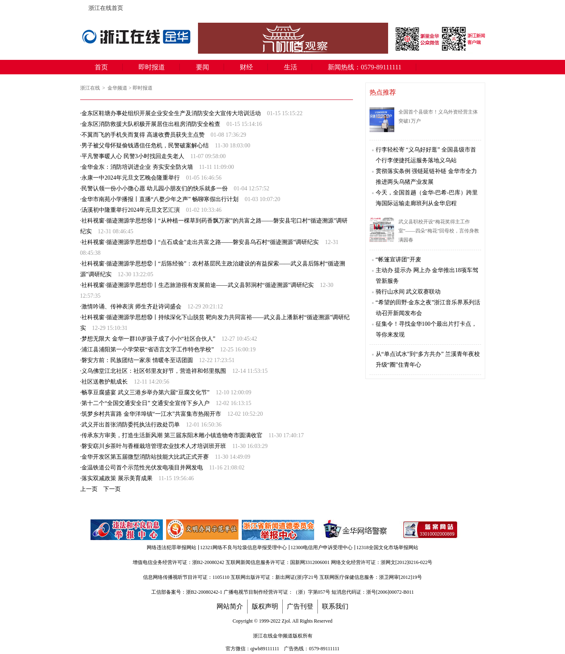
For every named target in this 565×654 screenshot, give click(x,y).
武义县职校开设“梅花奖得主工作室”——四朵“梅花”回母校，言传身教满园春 (438, 231)
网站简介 (230, 607)
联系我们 (335, 607)
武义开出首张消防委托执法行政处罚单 (130, 425)
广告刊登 (300, 607)
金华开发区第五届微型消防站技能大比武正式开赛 (145, 457)
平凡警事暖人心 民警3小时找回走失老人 (132, 156)
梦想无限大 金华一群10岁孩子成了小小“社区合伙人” (148, 339)
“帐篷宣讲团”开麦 (398, 259)
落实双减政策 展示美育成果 (117, 478)
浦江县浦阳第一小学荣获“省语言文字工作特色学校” (147, 349)
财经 (246, 67)
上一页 (89, 489)
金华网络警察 (353, 529)
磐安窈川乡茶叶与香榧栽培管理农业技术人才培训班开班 (153, 446)
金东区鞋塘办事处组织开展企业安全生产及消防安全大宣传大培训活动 (171, 113)
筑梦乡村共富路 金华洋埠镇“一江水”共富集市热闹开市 (151, 414)
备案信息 (430, 529)
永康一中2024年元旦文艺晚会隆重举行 (130, 178)
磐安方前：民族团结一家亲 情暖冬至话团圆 (137, 360)
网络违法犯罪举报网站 (171, 547)
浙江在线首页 (84, 6)
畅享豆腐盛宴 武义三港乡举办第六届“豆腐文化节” (145, 392)
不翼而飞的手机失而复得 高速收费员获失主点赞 (143, 135)
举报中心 (278, 529)
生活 (290, 67)
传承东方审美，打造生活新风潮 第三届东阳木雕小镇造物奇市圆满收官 (171, 435)
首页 (101, 67)
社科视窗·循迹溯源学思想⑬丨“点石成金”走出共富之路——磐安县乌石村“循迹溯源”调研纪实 (200, 242)
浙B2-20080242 (208, 562)
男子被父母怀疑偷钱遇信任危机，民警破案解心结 (145, 145)
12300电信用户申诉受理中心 (322, 547)
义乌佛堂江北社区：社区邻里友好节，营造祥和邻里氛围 (153, 371)
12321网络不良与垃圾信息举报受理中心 (243, 547)
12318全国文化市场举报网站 (387, 547)
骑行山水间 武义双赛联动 (408, 292)
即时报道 (151, 67)
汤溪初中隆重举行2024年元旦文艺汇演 (130, 210)
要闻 (202, 67)
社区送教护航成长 (104, 382)
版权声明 (265, 607)
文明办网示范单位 (203, 529)
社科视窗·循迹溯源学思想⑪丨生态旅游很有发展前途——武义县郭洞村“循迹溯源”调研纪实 (197, 285)
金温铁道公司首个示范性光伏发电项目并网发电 (142, 467)
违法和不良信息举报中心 (127, 529)
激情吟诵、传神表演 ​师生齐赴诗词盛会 (131, 306)
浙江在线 (90, 88)
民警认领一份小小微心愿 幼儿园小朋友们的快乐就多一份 (154, 188)
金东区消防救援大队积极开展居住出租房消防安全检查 (150, 124)
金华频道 (117, 88)
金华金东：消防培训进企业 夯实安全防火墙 (137, 167)
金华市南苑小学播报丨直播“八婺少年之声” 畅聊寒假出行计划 (159, 199)
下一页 (112, 489)
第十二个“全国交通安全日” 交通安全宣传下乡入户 (145, 403)
